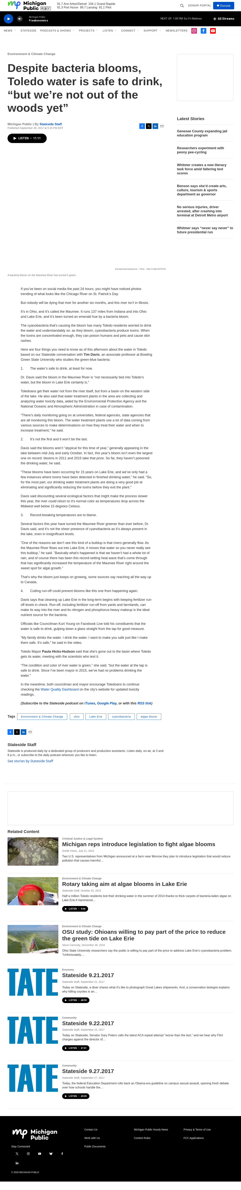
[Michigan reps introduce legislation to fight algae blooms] (33, 860)
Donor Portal (201, 9)
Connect (128, 39)
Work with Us (92, 1146)
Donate (227, 10)
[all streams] (223, 27)
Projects (87, 39)
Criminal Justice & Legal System (82, 847)
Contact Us (90, 1138)
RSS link (144, 712)
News (8, 39)
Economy (68, 978)
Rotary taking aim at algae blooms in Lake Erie (124, 892)
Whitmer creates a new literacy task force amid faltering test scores (202, 178)
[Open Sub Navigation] (15, 39)
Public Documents (95, 1155)
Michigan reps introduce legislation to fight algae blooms (138, 853)
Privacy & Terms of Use (197, 1138)
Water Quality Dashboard (60, 698)
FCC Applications (194, 1146)
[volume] (20, 27)
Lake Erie (95, 725)
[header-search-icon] (183, 9)
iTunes (89, 712)
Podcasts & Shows (55, 39)
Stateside (29, 39)
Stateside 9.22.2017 (88, 1032)
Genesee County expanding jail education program (202, 142)
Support (151, 39)
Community (69, 1026)
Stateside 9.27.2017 (88, 1079)
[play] (8, 27)
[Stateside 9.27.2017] (33, 1087)
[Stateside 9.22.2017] (33, 1039)
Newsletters (177, 39)
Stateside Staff (51, 132)
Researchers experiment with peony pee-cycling (200, 159)
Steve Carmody (71, 953)
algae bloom (149, 725)
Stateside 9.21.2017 (88, 984)
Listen (108, 39)
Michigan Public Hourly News (151, 1138)
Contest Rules (142, 1146)
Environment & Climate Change (31, 62)
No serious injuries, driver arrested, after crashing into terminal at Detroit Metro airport (202, 220)
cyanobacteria (121, 725)
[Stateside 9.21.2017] (33, 991)
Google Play (107, 712)
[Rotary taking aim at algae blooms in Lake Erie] (33, 900)
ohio (76, 725)
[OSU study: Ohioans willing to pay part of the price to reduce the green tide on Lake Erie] (33, 947)
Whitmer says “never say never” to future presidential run (205, 239)
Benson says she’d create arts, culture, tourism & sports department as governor (202, 199)
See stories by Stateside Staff (30, 769)
